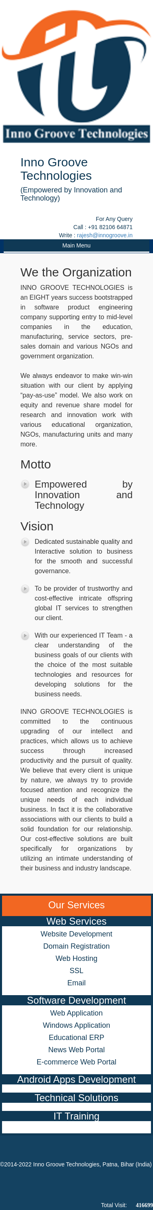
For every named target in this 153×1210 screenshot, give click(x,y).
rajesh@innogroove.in (105, 235)
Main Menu (76, 245)
